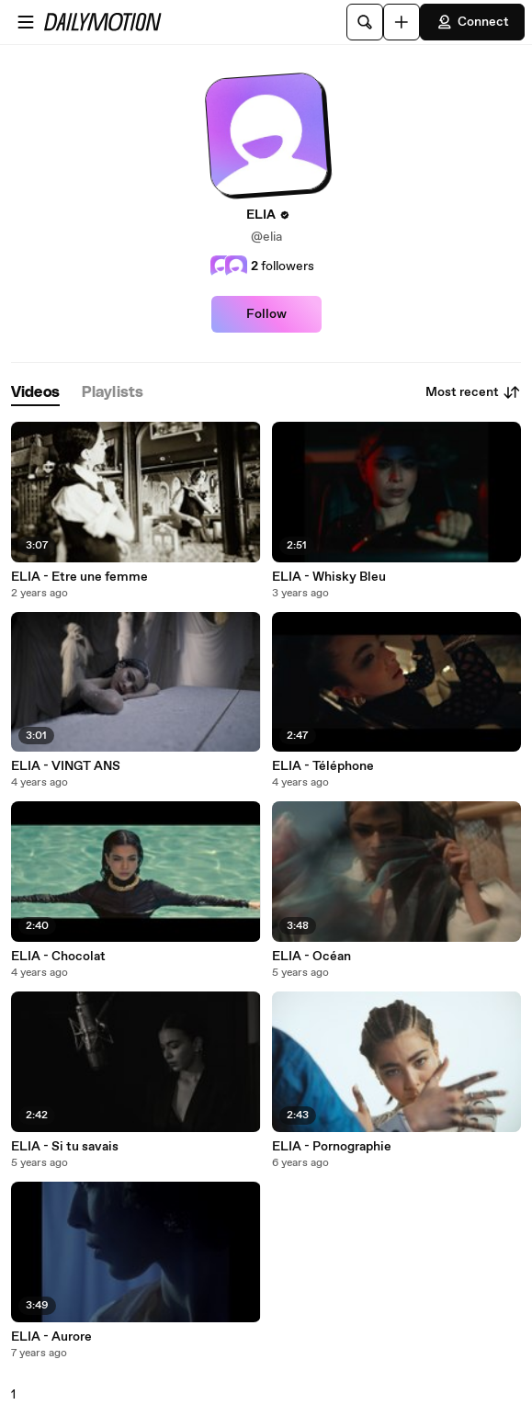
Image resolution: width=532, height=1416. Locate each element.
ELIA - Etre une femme (79, 577)
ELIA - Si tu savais (65, 1146)
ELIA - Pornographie (331, 1146)
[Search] (364, 22)
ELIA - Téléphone (323, 766)
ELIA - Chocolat (58, 956)
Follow (266, 314)
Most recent (473, 392)
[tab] (35, 392)
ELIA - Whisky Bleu (329, 577)
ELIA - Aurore (51, 1337)
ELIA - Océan (311, 956)
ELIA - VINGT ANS (65, 766)
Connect (472, 22)
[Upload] (401, 22)
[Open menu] (25, 22)
